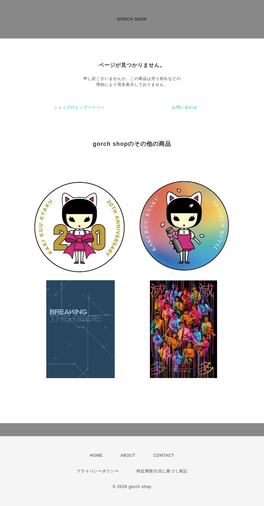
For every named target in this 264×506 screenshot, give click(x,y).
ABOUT (128, 455)
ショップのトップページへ (79, 107)
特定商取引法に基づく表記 (162, 471)
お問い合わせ (185, 107)
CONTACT (163, 455)
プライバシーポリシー (98, 471)
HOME (96, 455)
